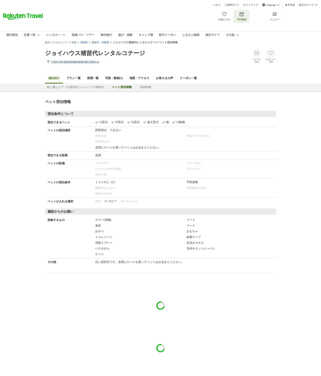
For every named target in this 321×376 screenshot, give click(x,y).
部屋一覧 (93, 78)
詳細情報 (145, 87)
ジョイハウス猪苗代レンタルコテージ (95, 53)
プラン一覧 (73, 78)
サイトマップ (250, 4)
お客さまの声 (164, 78)
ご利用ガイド (231, 4)
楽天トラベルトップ (56, 42)
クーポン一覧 (188, 78)
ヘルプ (216, 4)
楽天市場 (290, 4)
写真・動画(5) (114, 78)
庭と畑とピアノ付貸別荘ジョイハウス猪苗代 (75, 87)
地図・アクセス (139, 78)
